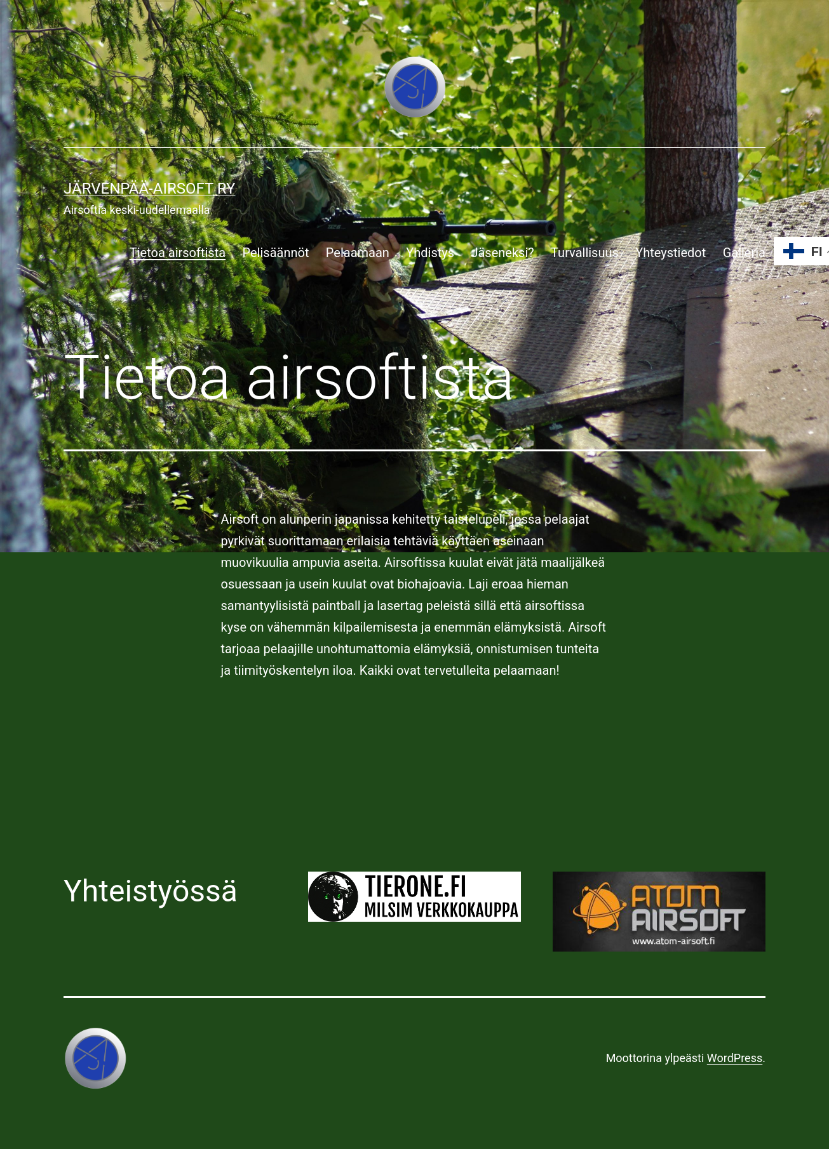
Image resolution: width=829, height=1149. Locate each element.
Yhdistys (430, 252)
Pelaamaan (357, 252)
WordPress (734, 1058)
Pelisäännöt (275, 252)
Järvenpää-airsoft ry (149, 188)
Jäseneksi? (502, 252)
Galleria (744, 252)
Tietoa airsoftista (178, 252)
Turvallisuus (585, 252)
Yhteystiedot (670, 252)
